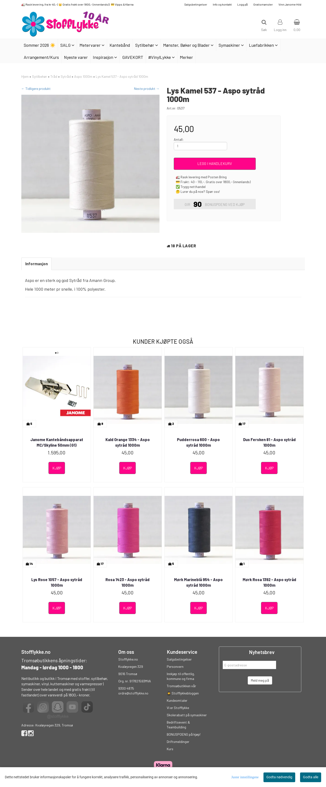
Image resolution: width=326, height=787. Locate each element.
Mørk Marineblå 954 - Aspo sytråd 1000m (198, 582)
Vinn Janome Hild (289, 4)
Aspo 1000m (83, 76)
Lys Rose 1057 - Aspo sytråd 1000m (56, 582)
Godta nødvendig (279, 777)
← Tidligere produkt (36, 88)
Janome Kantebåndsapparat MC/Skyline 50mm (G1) (56, 442)
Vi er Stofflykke (178, 708)
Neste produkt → (146, 88)
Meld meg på (260, 680)
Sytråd (66, 76)
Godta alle (310, 777)
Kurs (170, 749)
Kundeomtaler (177, 700)
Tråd (53, 76)
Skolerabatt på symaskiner (187, 715)
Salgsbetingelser (195, 4)
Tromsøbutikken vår (181, 686)
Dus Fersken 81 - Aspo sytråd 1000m (269, 442)
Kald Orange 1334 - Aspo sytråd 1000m (127, 442)
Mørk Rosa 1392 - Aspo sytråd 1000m (269, 582)
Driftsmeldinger (178, 742)
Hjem (25, 76)
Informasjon (36, 263)
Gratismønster (263, 4)
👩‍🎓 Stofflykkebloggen (183, 693)
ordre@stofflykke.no (133, 693)
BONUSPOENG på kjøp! (183, 734)
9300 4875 (126, 688)
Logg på (242, 4)
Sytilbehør (39, 76)
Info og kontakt (222, 4)
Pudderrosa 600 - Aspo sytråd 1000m (198, 442)
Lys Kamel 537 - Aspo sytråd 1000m (122, 76)
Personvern (175, 666)
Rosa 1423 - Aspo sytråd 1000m (127, 582)
